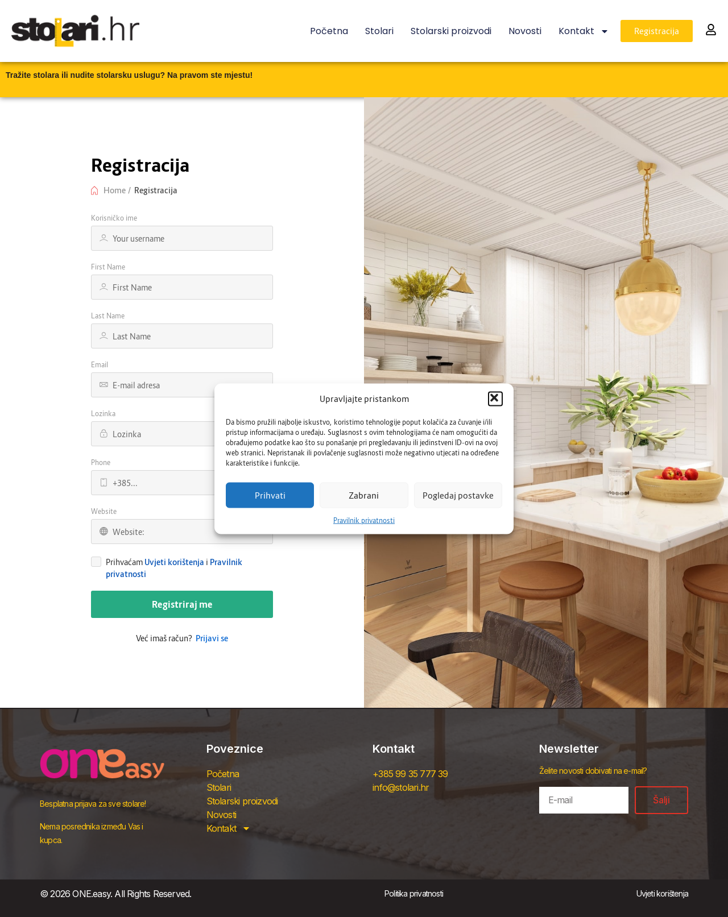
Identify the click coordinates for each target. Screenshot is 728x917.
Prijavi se (212, 638)
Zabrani (364, 495)
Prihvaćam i (174, 568)
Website (104, 511)
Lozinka (103, 413)
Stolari (379, 31)
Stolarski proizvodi (451, 31)
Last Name (108, 316)
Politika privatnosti (413, 893)
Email (99, 364)
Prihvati (270, 495)
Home (115, 190)
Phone (100, 462)
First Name (108, 267)
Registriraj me (182, 604)
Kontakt (584, 31)
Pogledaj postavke (458, 495)
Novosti (524, 31)
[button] (495, 398)
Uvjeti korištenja (174, 562)
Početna (329, 31)
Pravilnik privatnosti (364, 520)
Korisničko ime (114, 218)
